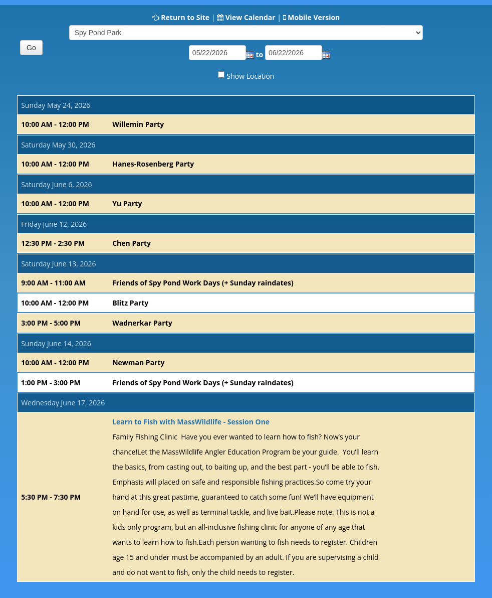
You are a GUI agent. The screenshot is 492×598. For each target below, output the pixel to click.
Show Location (251, 76)
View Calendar (250, 17)
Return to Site (185, 17)
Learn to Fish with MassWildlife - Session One (191, 421)
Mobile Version (314, 17)
